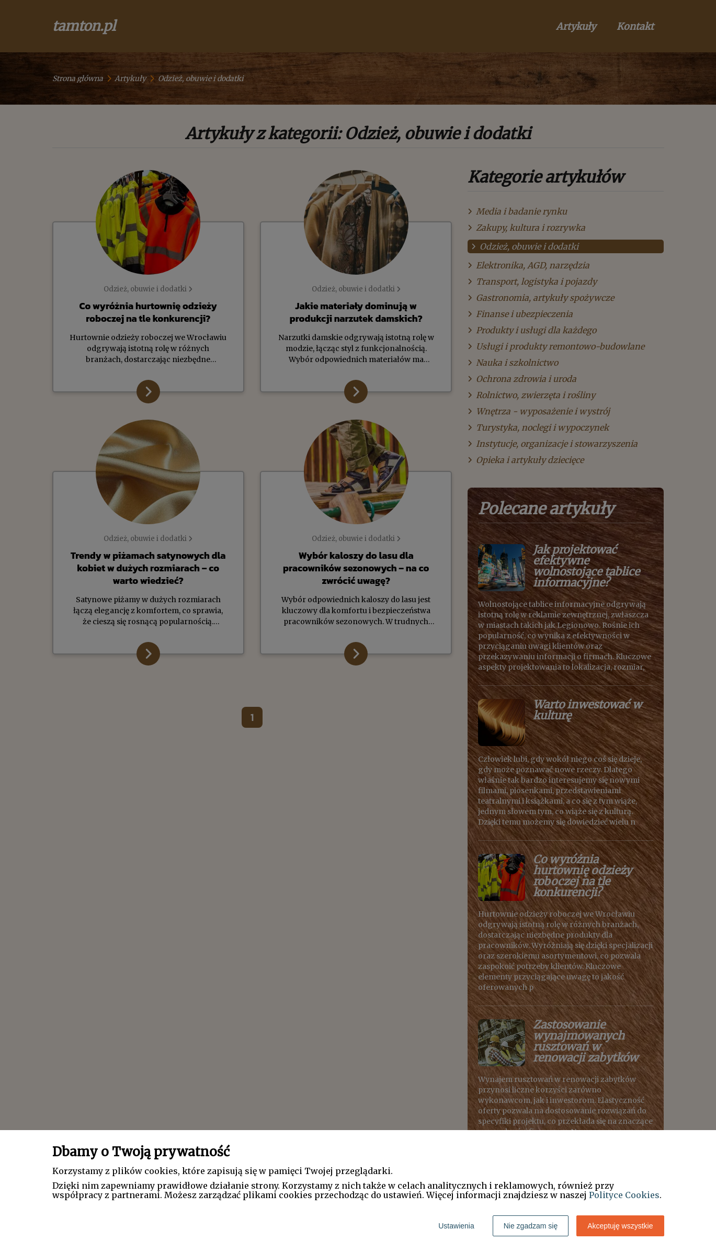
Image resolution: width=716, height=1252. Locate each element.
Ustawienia (456, 1226)
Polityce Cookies (624, 1195)
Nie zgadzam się (531, 1226)
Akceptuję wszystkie (620, 1226)
